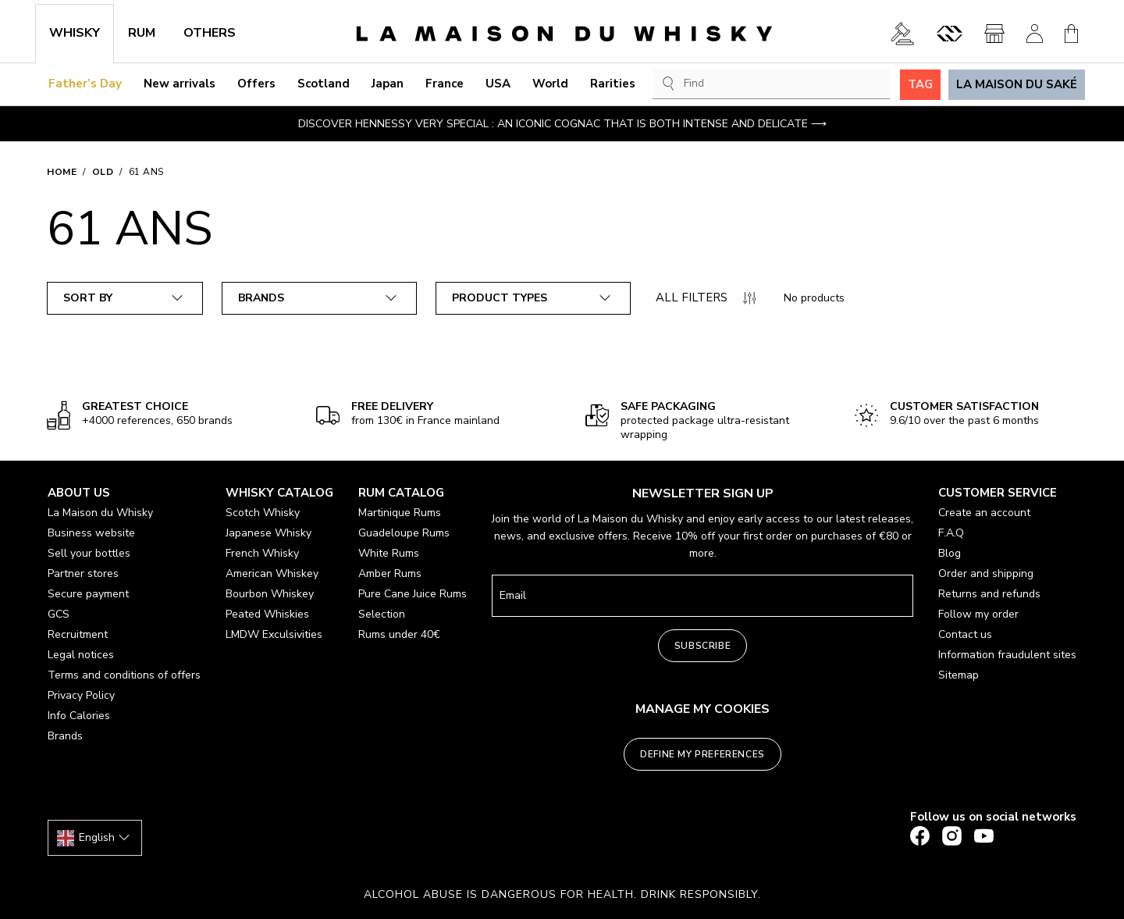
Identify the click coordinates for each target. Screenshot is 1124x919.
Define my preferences (702, 754)
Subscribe (702, 645)
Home (61, 172)
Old (103, 172)
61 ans (146, 172)
